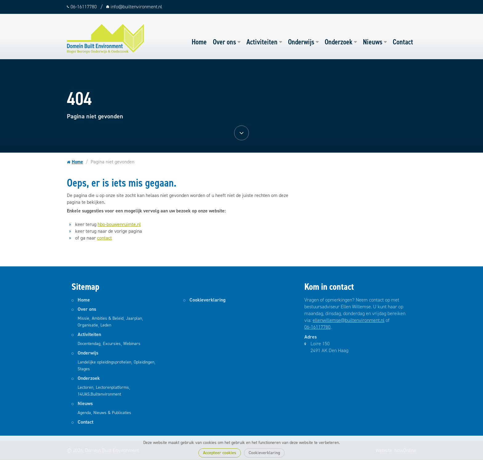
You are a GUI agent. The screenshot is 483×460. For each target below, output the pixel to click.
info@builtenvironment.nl (136, 6)
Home (199, 42)
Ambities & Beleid (108, 318)
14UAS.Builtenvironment (99, 394)
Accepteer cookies (219, 453)
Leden (105, 325)
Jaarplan (134, 318)
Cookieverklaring (264, 453)
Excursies (112, 344)
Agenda (84, 413)
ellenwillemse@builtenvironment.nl (348, 320)
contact (104, 238)
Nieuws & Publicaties (112, 413)
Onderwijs (301, 42)
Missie (83, 318)
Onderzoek (338, 42)
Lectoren (85, 387)
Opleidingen (144, 362)
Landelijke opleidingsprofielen (104, 362)
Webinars (131, 344)
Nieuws (372, 42)
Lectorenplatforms (112, 387)
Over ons (224, 42)
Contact (403, 42)
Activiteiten (262, 42)
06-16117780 (317, 327)
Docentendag (89, 344)
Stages (84, 369)
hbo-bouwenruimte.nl (119, 224)
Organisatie (88, 325)
